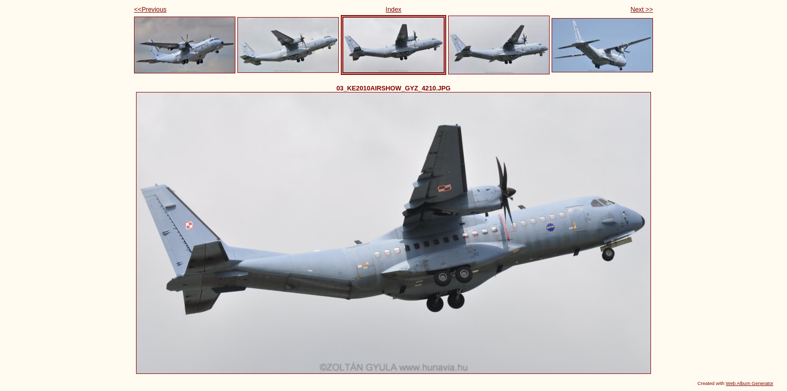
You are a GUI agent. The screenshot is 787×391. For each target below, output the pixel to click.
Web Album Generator (749, 383)
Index (393, 9)
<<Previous (150, 9)
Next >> (641, 9)
